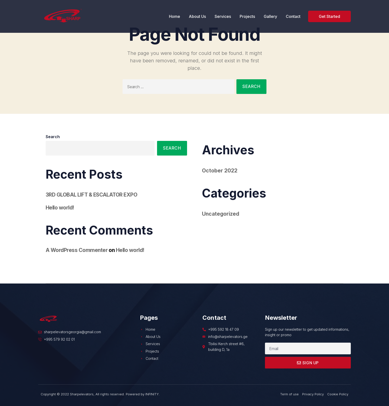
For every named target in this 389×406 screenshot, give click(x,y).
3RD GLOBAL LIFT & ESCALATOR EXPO (91, 195)
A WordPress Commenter (77, 250)
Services (223, 16)
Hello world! (60, 207)
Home (174, 16)
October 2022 (219, 170)
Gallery (270, 16)
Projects (247, 16)
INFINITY (152, 394)
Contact (293, 16)
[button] (329, 16)
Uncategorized (220, 214)
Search (53, 136)
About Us (197, 16)
